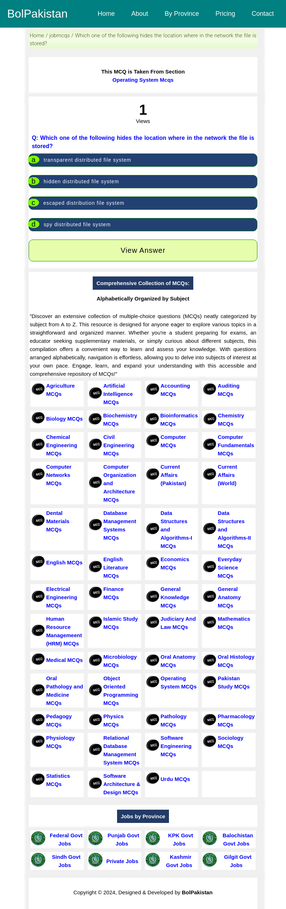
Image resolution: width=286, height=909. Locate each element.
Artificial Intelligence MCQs (118, 394)
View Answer (143, 250)
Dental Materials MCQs (57, 521)
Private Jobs (121, 861)
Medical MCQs (64, 660)
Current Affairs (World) (227, 475)
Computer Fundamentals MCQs (236, 445)
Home (106, 13)
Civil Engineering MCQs (119, 445)
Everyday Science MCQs (230, 567)
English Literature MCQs (115, 567)
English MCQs (64, 562)
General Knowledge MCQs (175, 597)
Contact (263, 13)
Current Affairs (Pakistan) (173, 475)
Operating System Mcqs (143, 80)
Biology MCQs (64, 419)
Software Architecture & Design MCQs (121, 784)
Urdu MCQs (175, 779)
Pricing (225, 13)
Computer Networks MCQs (59, 475)
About (139, 13)
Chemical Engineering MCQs (61, 445)
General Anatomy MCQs (229, 597)
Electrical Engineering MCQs (61, 597)
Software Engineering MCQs (176, 746)
